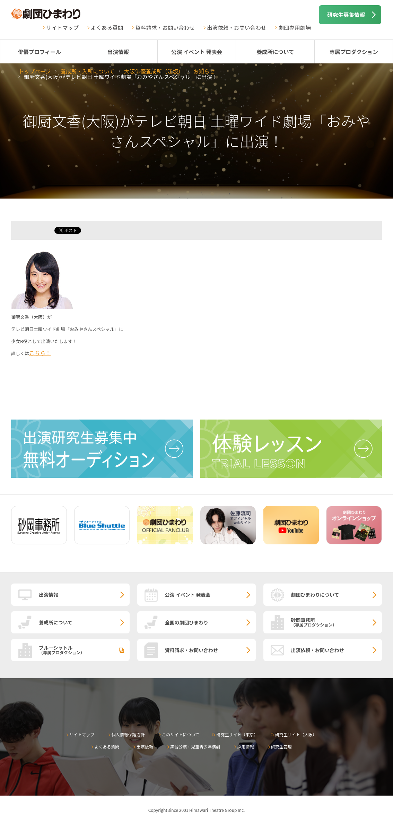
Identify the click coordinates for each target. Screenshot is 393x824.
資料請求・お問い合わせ (165, 27)
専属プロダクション (353, 51)
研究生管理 (281, 747)
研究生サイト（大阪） (296, 734)
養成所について (275, 51)
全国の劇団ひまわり (186, 622)
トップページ (34, 71)
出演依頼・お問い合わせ (237, 27)
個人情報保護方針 (128, 734)
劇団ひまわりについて (315, 594)
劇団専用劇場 (294, 27)
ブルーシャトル (84, 649)
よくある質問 (107, 27)
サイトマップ (62, 27)
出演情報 (118, 51)
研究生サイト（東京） (237, 734)
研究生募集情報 (346, 14)
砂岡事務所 (336, 622)
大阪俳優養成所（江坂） (154, 71)
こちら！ (40, 353)
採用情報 (245, 747)
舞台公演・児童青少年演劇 (195, 747)
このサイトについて (180, 734)
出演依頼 (145, 747)
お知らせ (204, 71)
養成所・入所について (87, 71)
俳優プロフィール (39, 51)
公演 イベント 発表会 (196, 51)
